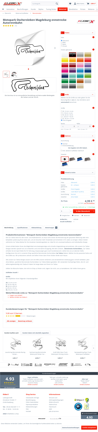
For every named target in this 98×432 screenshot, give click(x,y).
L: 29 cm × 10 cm (68, 117)
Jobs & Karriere (54, 411)
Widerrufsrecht (54, 402)
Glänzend (66, 41)
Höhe (84, 125)
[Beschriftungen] (22, 9)
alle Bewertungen (10, 387)
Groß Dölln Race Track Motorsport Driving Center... (60, 353)
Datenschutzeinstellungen (70, 427)
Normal (65, 144)
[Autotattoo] (10, 9)
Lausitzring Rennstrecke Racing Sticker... (15, 353)
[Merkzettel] (70, 4)
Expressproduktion (32, 404)
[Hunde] (33, 9)
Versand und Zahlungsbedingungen (56, 399)
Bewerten (86, 215)
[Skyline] (41, 9)
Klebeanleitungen (31, 407)
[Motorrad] (63, 9)
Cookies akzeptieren (89, 427)
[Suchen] (57, 4)
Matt (64, 42)
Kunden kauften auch (11, 333)
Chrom (65, 46)
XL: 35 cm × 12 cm (68, 118)
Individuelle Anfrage (32, 398)
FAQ (27, 409)
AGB (50, 409)
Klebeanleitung (36, 228)
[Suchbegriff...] (45, 4)
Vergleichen (65, 215)
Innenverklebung (68, 146)
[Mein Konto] (79, 4)
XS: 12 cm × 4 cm (68, 111)
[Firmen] (83, 9)
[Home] (3, 9)
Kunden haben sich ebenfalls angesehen (35, 333)
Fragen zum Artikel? (15, 295)
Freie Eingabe (67, 120)
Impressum (52, 407)
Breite (68, 125)
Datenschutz (53, 404)
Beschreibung (8, 228)
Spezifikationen (22, 228)
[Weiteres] (91, 9)
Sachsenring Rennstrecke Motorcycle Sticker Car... (38, 353)
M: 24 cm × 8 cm (68, 115)
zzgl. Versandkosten (89, 203)
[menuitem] (45, 4)
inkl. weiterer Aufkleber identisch (73, 151)
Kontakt (28, 411)
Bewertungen (51, 227)
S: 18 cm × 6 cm (68, 113)
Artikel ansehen (33, 384)
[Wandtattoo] (73, 9)
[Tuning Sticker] (51, 9)
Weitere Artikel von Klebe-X (17, 297)
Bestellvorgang (30, 400)
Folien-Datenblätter (32, 402)
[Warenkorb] (91, 4)
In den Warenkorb (85, 211)
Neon (64, 44)
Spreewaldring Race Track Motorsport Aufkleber (82, 353)
